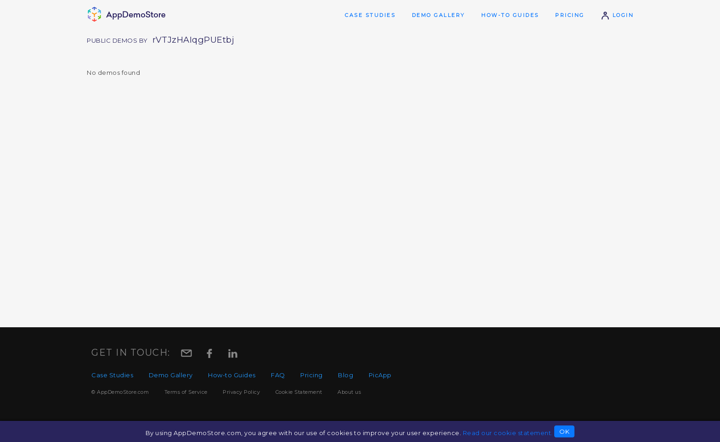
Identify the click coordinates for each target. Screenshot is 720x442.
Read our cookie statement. (508, 432)
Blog (345, 375)
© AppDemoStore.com (120, 392)
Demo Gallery (438, 15)
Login (617, 15)
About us (349, 392)
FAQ (278, 375)
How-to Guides (510, 15)
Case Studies (370, 15)
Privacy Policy (241, 392)
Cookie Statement (299, 392)
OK (564, 431)
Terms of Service (186, 392)
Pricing (570, 15)
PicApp (380, 375)
